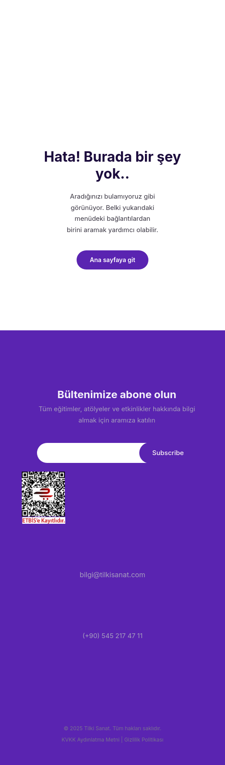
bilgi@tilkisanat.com (112, 574)
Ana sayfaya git (112, 259)
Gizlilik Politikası (143, 739)
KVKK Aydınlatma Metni (91, 739)
